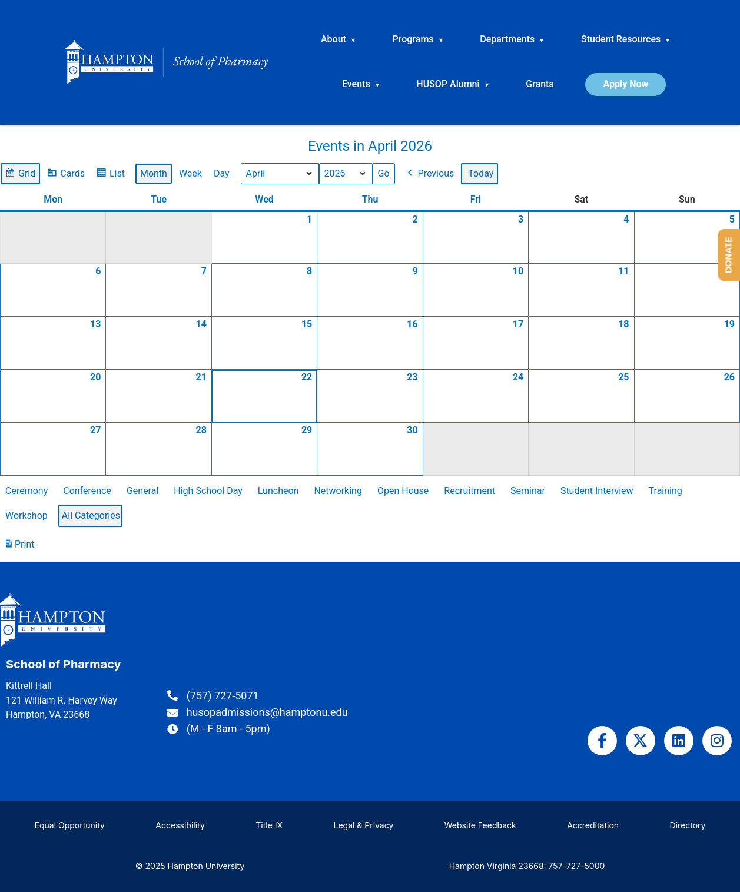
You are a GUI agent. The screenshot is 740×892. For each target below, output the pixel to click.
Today (480, 173)
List (110, 175)
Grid (20, 175)
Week (190, 173)
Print (19, 546)
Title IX (269, 825)
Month (153, 173)
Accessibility (179, 825)
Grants (539, 83)
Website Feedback (480, 825)
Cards (66, 175)
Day (222, 173)
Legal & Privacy (363, 825)
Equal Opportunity (70, 825)
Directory (688, 825)
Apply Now (625, 83)
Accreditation (593, 825)
